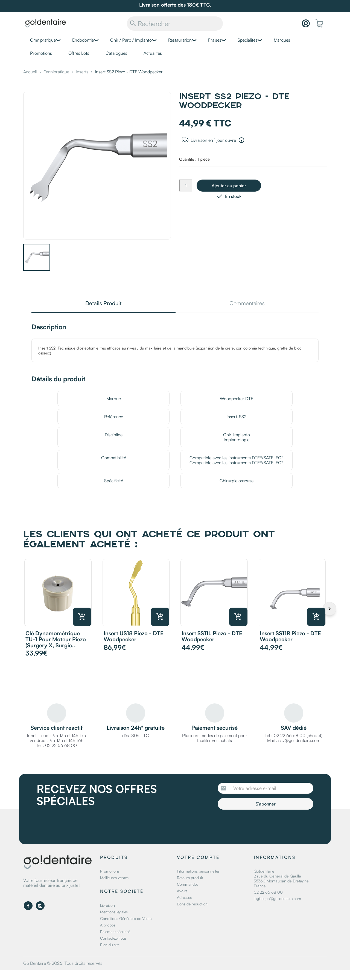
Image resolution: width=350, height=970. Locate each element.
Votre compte (198, 857)
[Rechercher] (175, 23)
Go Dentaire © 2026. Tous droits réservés (62, 963)
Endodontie (83, 40)
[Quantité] (185, 186)
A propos (107, 925)
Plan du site (109, 944)
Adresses (184, 897)
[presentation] (263, 824)
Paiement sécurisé (115, 931)
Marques (282, 40)
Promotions (41, 53)
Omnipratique (43, 40)
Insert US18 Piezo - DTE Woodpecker (134, 636)
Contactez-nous (113, 938)
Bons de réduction (192, 904)
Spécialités (247, 40)
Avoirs (182, 890)
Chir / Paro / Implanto (131, 40)
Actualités (153, 53)
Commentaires (247, 304)
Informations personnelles (198, 871)
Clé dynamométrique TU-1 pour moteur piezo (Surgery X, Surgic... (55, 639)
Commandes (187, 884)
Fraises (214, 40)
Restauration (180, 40)
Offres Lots (78, 53)
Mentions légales (114, 912)
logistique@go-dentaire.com (277, 898)
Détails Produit (103, 304)
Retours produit (190, 877)
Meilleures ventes (114, 877)
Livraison (107, 905)
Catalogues (116, 53)
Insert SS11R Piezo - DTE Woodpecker (290, 636)
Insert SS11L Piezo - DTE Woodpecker (212, 636)
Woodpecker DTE (236, 398)
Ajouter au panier (229, 185)
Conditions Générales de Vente (125, 918)
